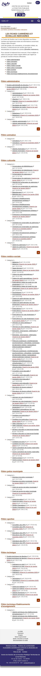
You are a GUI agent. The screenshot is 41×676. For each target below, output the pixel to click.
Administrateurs (23, 93)
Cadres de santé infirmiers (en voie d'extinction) (25, 304)
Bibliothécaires (22, 192)
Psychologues (22, 292)
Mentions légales (11, 645)
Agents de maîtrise (24, 586)
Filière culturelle (12, 63)
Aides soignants (23, 423)
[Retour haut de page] (38, 129)
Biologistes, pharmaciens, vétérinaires (24, 337)
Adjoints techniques (24, 592)
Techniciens (21, 578)
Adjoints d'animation (24, 149)
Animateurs (21, 141)
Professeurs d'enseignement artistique (24, 216)
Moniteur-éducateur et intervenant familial (25, 435)
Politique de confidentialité (26, 645)
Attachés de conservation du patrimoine (24, 188)
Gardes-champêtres (24, 505)
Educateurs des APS (24, 533)
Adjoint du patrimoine (24, 245)
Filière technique (12, 72)
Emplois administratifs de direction (23, 85)
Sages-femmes (22, 268)
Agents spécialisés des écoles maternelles (25, 454)
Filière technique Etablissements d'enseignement (22, 73)
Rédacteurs (21, 113)
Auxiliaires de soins (24, 441)
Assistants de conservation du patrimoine (25, 229)
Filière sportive (11, 69)
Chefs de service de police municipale (24, 493)
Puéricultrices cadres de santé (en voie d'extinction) (25, 288)
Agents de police (23, 499)
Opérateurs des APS (24, 541)
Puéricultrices (22, 308)
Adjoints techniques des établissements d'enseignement (26, 618)
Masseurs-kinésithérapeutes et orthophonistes (25, 367)
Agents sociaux (23, 458)
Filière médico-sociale (13, 65)
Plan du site (17, 651)
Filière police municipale (14, 67)
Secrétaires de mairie (24, 105)
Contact (29, 3)
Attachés (20, 99)
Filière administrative (13, 59)
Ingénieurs (21, 570)
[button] (38, 2)
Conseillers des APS (24, 525)
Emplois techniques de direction (22, 556)
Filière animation (12, 61)
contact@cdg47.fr (29, 663)
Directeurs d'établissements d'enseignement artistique (21, 200)
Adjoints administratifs (25, 121)
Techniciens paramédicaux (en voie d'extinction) (25, 411)
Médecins (21, 262)
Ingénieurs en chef (24, 564)
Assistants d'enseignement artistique (23, 239)
